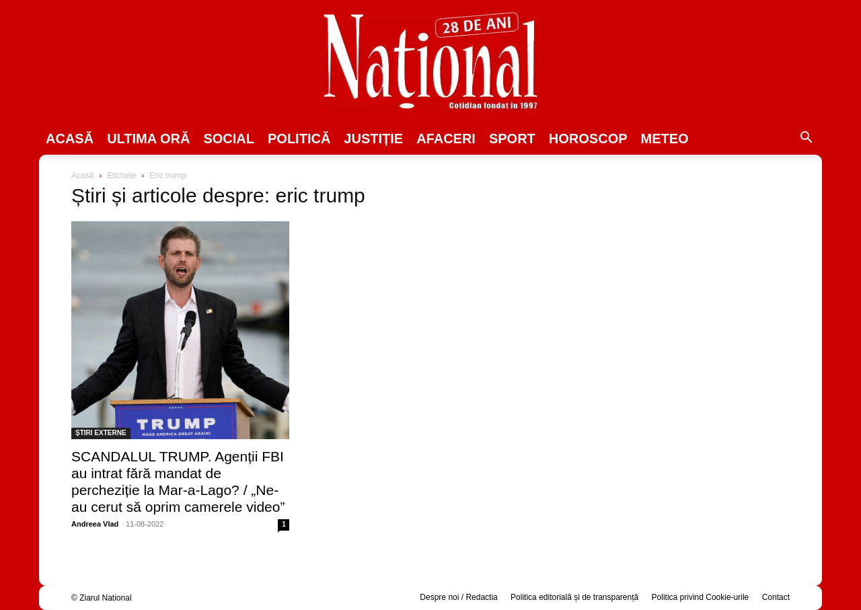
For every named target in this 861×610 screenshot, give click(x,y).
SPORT (512, 138)
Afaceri (446, 138)
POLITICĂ (299, 138)
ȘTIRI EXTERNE (100, 432)
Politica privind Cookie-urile (700, 597)
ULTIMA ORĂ (148, 138)
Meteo (665, 138)
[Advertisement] (681, 273)
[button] (806, 139)
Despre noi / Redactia (458, 597)
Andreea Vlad (94, 524)
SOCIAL (228, 138)
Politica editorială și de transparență (574, 597)
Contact (776, 597)
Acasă (69, 138)
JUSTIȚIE (373, 138)
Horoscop (588, 138)
